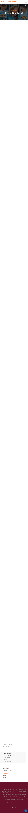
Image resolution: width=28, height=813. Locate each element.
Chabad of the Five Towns (9, 2)
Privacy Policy (21, 802)
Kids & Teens (14, 10)
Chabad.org (11, 802)
